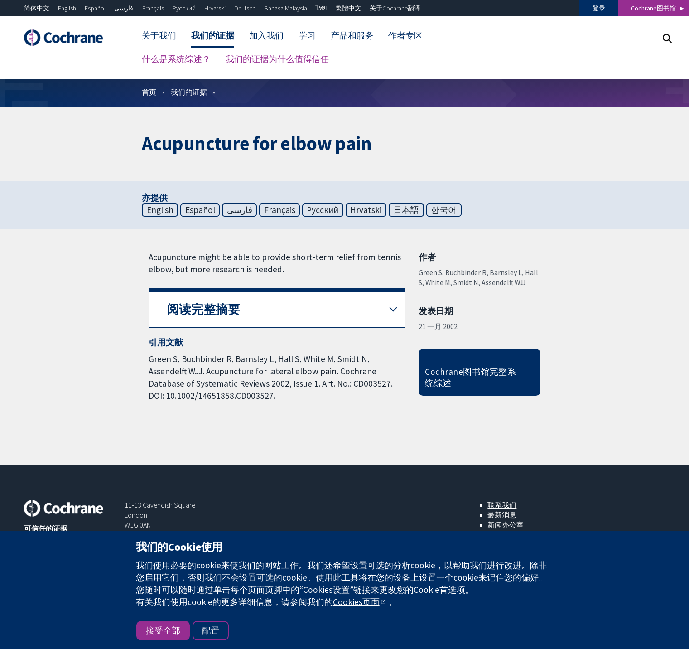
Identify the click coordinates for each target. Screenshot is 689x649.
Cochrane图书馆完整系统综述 (470, 377)
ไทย (321, 8)
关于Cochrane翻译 (395, 8)
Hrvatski (215, 8)
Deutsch (244, 8)
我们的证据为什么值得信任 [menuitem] (277, 58)
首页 (149, 92)
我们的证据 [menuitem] (212, 35)
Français (153, 8)
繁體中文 (348, 8)
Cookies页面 (356, 601)
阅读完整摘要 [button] (203, 309)
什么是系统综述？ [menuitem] (176, 58)
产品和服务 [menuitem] (352, 35)
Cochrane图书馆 (653, 8)
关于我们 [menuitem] (159, 35)
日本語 (406, 209)
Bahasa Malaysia (285, 8)
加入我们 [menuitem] (266, 35)
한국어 (444, 209)
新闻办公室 (505, 524)
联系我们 (501, 504)
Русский (184, 8)
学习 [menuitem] (307, 35)
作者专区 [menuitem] (405, 35)
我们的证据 (189, 92)
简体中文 (36, 8)
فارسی (123, 8)
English (67, 8)
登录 (599, 8)
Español (95, 8)
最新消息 (501, 514)
